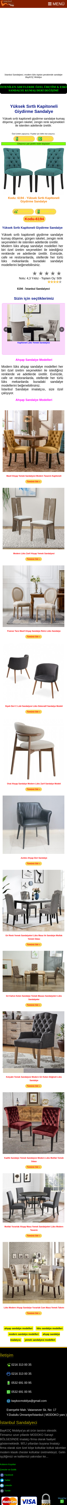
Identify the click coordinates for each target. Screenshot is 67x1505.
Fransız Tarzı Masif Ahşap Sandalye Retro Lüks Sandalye (34, 631)
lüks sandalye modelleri (50, 1328)
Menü (56, 4)
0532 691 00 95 (24, 139)
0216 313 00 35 (23, 212)
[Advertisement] (31, 41)
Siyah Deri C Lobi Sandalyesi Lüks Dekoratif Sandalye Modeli (34, 706)
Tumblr (5, 1491)
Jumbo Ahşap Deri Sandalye (34, 858)
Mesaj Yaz (45, 139)
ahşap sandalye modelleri (18, 1328)
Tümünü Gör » (33, 481)
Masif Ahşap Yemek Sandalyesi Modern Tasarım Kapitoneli (33, 476)
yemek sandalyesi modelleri (40, 1340)
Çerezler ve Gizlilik (8, 1470)
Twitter (5, 1480)
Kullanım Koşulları (8, 1464)
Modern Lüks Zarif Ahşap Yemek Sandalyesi (34, 553)
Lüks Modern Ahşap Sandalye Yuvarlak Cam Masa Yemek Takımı (34, 1308)
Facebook (6, 1475)
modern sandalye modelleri (24, 1334)
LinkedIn (6, 1485)
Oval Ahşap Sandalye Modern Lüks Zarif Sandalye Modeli (34, 784)
